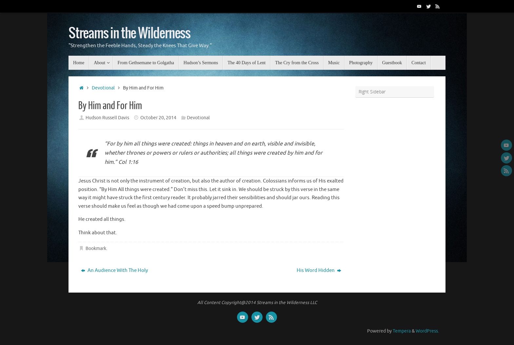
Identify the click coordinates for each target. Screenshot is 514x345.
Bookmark (96, 248)
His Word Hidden (319, 270)
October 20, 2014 (158, 118)
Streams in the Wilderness (129, 33)
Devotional (103, 88)
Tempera (402, 331)
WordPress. (427, 331)
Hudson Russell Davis (107, 118)
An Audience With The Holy (114, 270)
